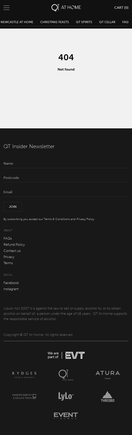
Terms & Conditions (57, 219)
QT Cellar (107, 22)
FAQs (8, 238)
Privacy (9, 257)
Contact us (12, 251)
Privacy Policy (85, 219)
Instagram (11, 289)
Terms (8, 263)
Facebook (11, 283)
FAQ (125, 22)
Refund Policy (14, 244)
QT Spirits (84, 22)
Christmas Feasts (54, 22)
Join (13, 207)
